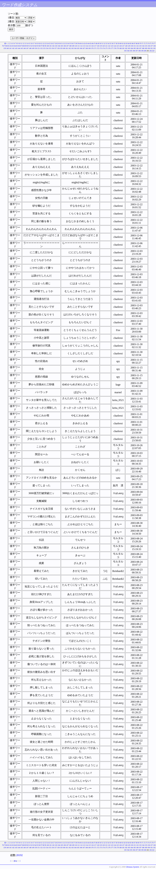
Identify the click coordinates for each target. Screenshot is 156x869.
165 (78, 48)
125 (117, 46)
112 (81, 46)
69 (138, 43)
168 (86, 48)
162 (69, 48)
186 (137, 48)
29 (58, 43)
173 (101, 48)
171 (95, 48)
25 (50, 43)
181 (123, 48)
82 (11, 46)
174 (103, 48)
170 (92, 48)
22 (44, 43)
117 (95, 46)
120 (103, 46)
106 (64, 46)
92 (31, 46)
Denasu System (132, 867)
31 (62, 43)
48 (96, 43)
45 (90, 43)
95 (37, 46)
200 (145, 51)
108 (70, 46)
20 (40, 43)
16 (32, 43)
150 (36, 48)
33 (66, 43)
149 (33, 48)
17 (34, 43)
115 (89, 46)
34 (68, 43)
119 (101, 46)
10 (19, 43)
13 (25, 43)
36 (72, 43)
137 (151, 46)
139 (5, 48)
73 (146, 43)
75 (150, 43)
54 (108, 43)
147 (27, 48)
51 (102, 43)
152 (41, 48)
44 (88, 43)
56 (112, 43)
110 (76, 46)
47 (94, 43)
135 (146, 46)
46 (92, 43)
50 (100, 43)
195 (131, 51)
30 (60, 43)
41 (82, 43)
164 (75, 48)
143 (16, 48)
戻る (15, 861)
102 (53, 46)
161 (67, 48)
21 (42, 43)
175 (106, 48)
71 (142, 43)
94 (35, 46)
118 (98, 46)
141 (10, 48)
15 (29, 43)
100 (47, 46)
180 (120, 48)
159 (61, 48)
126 (120, 46)
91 (29, 46)
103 (56, 46)
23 (46, 43)
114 (87, 46)
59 (118, 43)
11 (21, 43)
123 (112, 46)
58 (116, 43)
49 (98, 43)
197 (136, 51)
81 (9, 46)
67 (134, 43)
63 (126, 43)
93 (33, 46)
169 (89, 48)
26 (52, 43)
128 (126, 46)
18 (36, 43)
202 (151, 51)
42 (84, 43)
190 (148, 48)
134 (143, 46)
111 (78, 46)
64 (128, 43)
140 (7, 48)
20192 (19, 855)
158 (58, 48)
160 (64, 48)
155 (50, 48)
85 (17, 46)
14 (28, 43)
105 (61, 46)
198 (139, 51)
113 (84, 46)
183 (129, 48)
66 (132, 43)
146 (24, 48)
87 (21, 46)
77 (155, 43)
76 (153, 43)
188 (143, 48)
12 (24, 43)
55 (110, 43)
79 (5, 46)
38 (76, 43)
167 (84, 48)
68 (136, 43)
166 (81, 48)
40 (80, 43)
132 (137, 46)
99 (45, 46)
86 (19, 46)
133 (140, 46)
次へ (154, 51)
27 (54, 43)
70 (140, 43)
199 (142, 51)
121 (106, 46)
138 (154, 46)
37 (74, 43)
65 (130, 43)
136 (148, 46)
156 (52, 48)
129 (129, 46)
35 (70, 43)
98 (43, 46)
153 (44, 48)
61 (122, 43)
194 (128, 51)
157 (55, 48)
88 (23, 46)
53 (106, 43)
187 (140, 48)
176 (109, 48)
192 (154, 48)
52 (104, 43)
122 (109, 46)
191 (151, 48)
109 (73, 46)
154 (47, 48)
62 (124, 43)
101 (50, 46)
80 (7, 46)
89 (25, 46)
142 (13, 48)
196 (134, 51)
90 (27, 46)
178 (115, 48)
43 (86, 43)
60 (120, 43)
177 (112, 48)
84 (15, 46)
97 (41, 46)
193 (125, 51)
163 (72, 48)
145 (21, 48)
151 (38, 48)
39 (78, 43)
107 (67, 46)
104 (59, 46)
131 (134, 46)
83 (13, 46)
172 (98, 48)
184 (132, 48)
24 (48, 43)
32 (64, 43)
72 (145, 43)
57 (114, 43)
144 (19, 48)
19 (38, 43)
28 (56, 43)
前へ (6, 43)
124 (115, 46)
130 (132, 46)
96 (39, 46)
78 (3, 46)
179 (117, 48)
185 (134, 48)
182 (126, 48)
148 (30, 48)
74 (149, 43)
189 (146, 48)
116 (92, 46)
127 (123, 46)
